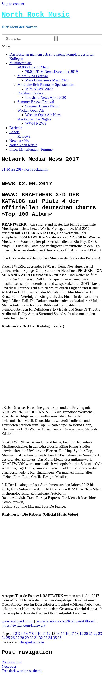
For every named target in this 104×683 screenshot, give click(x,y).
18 (77, 641)
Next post (9, 675)
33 (45, 645)
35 (55, 645)
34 (50, 645)
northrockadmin (36, 172)
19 (81, 641)
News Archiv (19, 142)
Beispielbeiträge (32, 649)
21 (91, 641)
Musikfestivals (20, 64)
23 (100, 641)
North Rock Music (36, 15)
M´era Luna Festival (32, 77)
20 (86, 641)
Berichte (15, 129)
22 (95, 641)
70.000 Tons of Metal (33, 69)
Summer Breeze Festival (35, 103)
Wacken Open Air (30, 112)
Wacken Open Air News (43, 116)
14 (58, 641)
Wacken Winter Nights (34, 121)
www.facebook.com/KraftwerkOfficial (67, 628)
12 (48, 641)
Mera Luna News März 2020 (46, 82)
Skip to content (13, 4)
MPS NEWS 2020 (39, 90)
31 (36, 645)
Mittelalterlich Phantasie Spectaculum (45, 86)
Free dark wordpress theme (22, 679)
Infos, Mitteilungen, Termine (31, 151)
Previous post (12, 670)
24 (3, 645)
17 (72, 641)
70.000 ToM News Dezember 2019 (51, 73)
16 (67, 641)
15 (63, 641)
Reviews (23, 138)
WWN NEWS (35, 125)
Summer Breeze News (42, 108)
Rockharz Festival (31, 95)
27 (17, 645)
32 (41, 645)
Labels (14, 133)
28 (22, 645)
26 (13, 645)
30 (31, 645)
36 (59, 645)
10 (39, 641)
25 (8, 645)
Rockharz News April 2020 (45, 99)
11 (44, 641)
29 (27, 645)
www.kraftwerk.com (18, 628)
